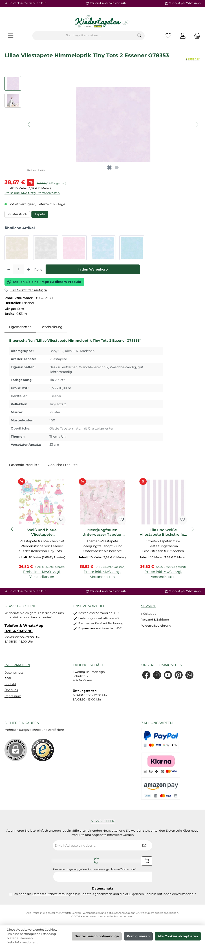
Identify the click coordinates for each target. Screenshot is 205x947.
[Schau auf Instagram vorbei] (157, 675)
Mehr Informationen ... (23, 942)
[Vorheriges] (29, 124)
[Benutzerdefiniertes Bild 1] (42, 750)
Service (148, 606)
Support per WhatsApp (185, 3)
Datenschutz (13, 672)
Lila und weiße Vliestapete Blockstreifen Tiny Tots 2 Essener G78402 (163, 532)
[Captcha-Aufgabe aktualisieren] (147, 861)
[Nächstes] (197, 124)
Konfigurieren (138, 936)
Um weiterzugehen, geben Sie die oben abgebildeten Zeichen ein (94, 869)
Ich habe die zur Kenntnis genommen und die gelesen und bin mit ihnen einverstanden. (104, 894)
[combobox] (83, 35)
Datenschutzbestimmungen (53, 894)
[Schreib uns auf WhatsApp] (189, 675)
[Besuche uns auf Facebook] (146, 675)
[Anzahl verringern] (8, 269)
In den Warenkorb (93, 269)
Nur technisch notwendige (97, 936)
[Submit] (144, 845)
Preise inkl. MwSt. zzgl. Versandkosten (32, 193)
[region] (102, 124)
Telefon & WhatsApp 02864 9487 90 (23, 628)
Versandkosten (92, 913)
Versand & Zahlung (155, 619)
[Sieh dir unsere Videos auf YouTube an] (168, 675)
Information (17, 665)
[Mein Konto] (183, 35)
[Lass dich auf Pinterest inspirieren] (179, 675)
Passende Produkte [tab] (24, 465)
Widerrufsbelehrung (156, 625)
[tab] (20, 327)
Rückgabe (148, 613)
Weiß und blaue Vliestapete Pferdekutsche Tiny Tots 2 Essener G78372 (42, 532)
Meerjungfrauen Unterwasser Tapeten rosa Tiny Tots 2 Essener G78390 (102, 532)
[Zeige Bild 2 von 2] (117, 167)
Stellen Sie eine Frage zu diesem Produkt (44, 282)
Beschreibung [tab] (51, 327)
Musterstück (17, 214)
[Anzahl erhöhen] (28, 269)
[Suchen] (139, 35)
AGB (7, 678)
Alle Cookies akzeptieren (178, 936)
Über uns (11, 690)
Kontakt (10, 684)
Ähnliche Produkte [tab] (62, 465)
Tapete (40, 214)
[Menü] (10, 35)
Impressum (12, 696)
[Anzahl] (18, 269)
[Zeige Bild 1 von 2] (109, 167)
